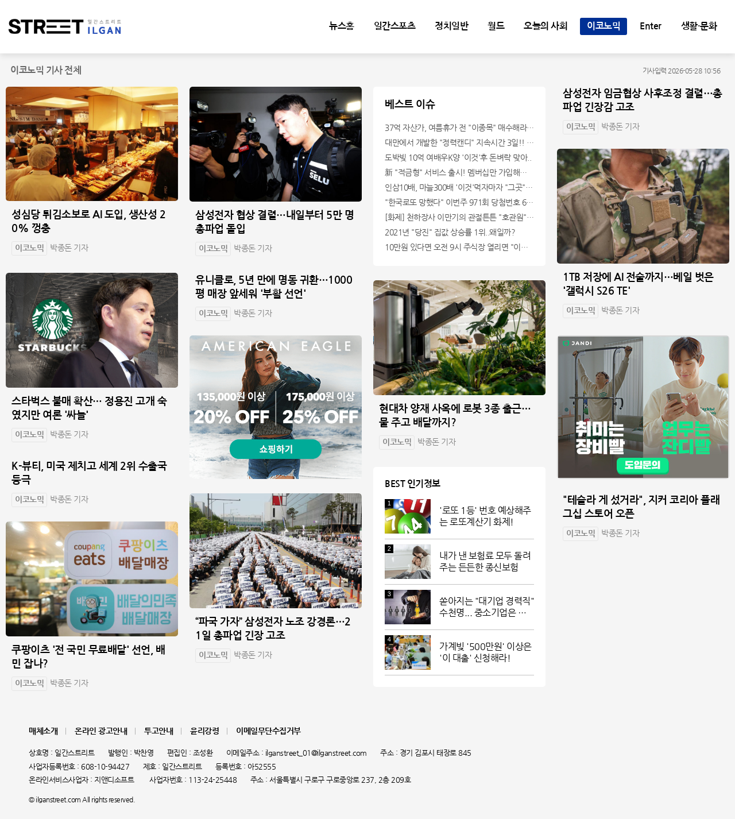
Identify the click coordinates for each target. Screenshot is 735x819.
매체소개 (43, 731)
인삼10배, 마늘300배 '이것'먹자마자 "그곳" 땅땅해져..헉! (459, 187)
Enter (651, 26)
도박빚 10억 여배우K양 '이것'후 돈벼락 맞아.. (458, 157)
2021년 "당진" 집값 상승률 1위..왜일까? (450, 232)
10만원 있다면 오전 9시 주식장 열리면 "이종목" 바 (459, 247)
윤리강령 (204, 731)
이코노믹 (603, 26)
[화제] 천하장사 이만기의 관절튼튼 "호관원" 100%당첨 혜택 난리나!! (459, 217)
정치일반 (451, 26)
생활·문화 (699, 26)
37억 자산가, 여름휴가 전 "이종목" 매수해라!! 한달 (459, 127)
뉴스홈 (341, 26)
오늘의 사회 (545, 26)
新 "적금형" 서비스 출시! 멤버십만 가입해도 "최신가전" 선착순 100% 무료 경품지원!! (459, 172)
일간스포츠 (395, 26)
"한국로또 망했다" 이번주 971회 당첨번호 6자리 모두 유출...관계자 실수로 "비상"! (459, 202)
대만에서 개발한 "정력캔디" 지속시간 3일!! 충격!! (459, 142)
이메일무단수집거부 (268, 731)
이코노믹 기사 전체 (45, 70)
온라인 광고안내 (101, 731)
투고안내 (158, 731)
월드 (496, 26)
